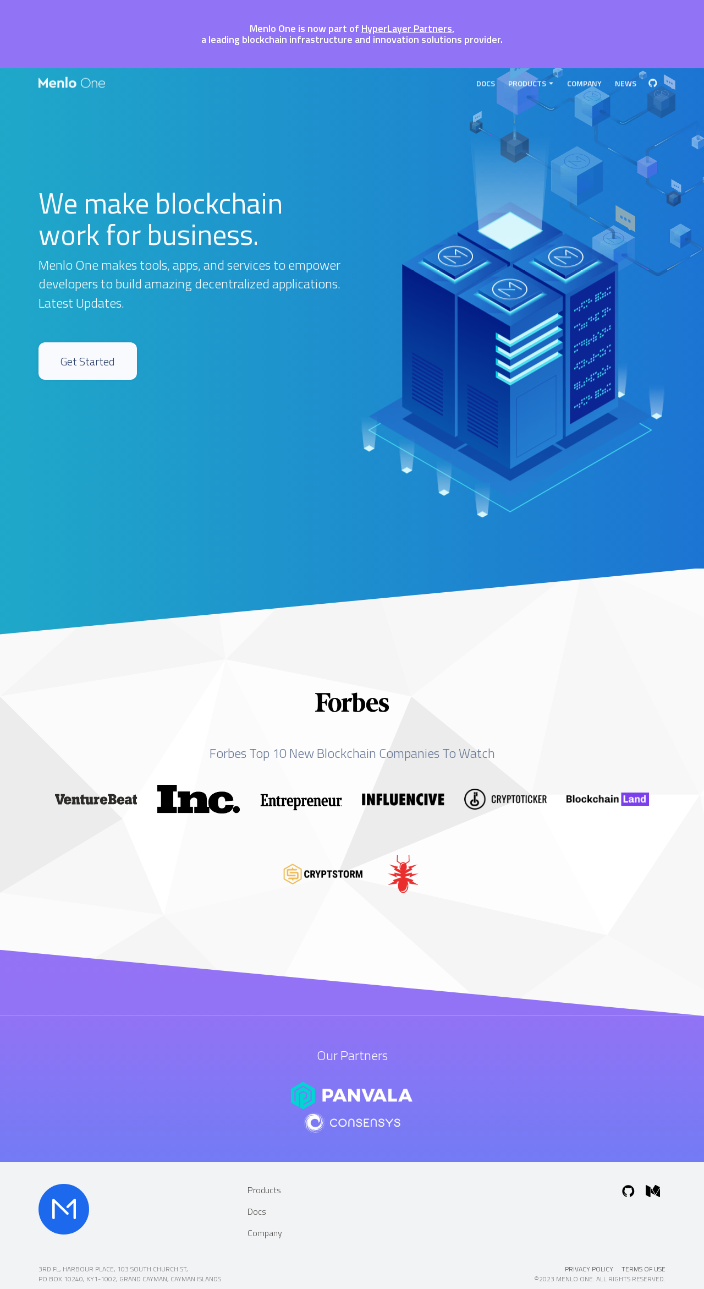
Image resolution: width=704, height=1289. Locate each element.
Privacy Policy (589, 1269)
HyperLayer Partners (406, 28)
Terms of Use (644, 1269)
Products (530, 82)
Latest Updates (80, 303)
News (625, 82)
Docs (485, 82)
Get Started (97, 370)
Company (584, 82)
